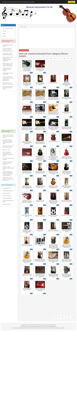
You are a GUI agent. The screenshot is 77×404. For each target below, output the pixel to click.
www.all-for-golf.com (6, 193)
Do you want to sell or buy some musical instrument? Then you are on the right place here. (38, 326)
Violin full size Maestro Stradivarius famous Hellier (8, 83)
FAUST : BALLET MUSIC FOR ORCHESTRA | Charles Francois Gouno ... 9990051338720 (8, 78)
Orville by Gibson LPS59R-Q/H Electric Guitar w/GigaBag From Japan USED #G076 (8, 59)
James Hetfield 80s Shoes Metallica (8, 46)
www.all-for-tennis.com (7, 195)
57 (57, 58)
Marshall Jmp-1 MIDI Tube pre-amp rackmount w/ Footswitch (8, 163)
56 (54, 58)
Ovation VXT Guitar (6, 149)
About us (4, 33)
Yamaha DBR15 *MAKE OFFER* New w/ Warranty (8, 54)
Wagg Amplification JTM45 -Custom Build (8, 74)
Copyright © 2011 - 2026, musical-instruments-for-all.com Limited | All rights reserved (38, 324)
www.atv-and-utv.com (7, 188)
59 (64, 58)
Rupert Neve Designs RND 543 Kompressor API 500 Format (8, 87)
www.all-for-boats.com (7, 204)
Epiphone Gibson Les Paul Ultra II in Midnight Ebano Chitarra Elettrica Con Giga (8, 64)
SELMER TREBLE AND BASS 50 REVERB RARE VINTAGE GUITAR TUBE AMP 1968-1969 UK (7, 173)
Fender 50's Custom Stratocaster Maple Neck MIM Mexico (8, 168)
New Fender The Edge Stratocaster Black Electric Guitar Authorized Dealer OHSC (8, 141)
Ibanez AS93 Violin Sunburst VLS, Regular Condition (8, 147)
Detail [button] (31, 72)
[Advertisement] (8, 111)
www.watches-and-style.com (8, 190)
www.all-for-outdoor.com (7, 198)
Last (71, 58)
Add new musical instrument (8, 28)
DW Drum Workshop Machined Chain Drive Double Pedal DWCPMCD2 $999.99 (8, 154)
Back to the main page (24, 50)
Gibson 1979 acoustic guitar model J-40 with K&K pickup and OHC (8, 136)
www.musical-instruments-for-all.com (8, 201)
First (51, 58)
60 (67, 58)
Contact (4, 35)
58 (61, 58)
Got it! (71, 2)
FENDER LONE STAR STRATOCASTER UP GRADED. (7, 69)
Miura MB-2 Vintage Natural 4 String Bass (8, 159)
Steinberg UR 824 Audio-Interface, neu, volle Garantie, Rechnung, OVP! (8, 179)
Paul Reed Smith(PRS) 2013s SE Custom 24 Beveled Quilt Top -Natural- (8, 50)
